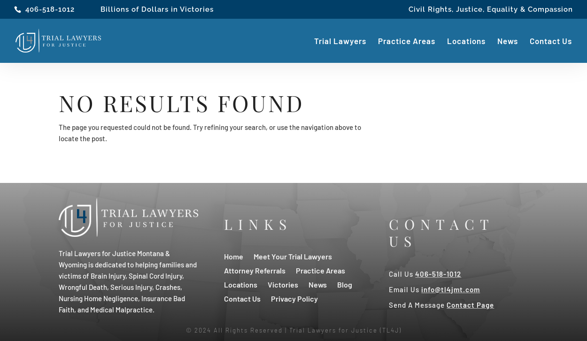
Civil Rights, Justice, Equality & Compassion (491, 10)
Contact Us (551, 41)
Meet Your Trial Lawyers (293, 256)
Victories (283, 284)
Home (233, 256)
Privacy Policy (294, 298)
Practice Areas (406, 41)
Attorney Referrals (255, 270)
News (507, 41)
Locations (466, 41)
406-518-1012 (50, 9)
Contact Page (470, 305)
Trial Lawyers (340, 41)
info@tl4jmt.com (450, 289)
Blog (344, 284)
